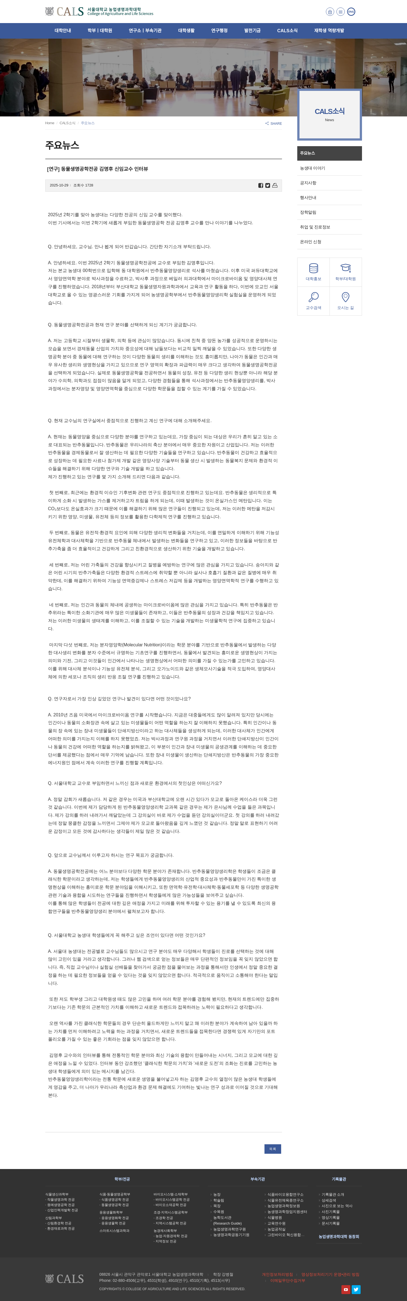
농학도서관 (222, 1217)
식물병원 (275, 1217)
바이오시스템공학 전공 (173, 1200)
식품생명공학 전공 (115, 1200)
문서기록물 (331, 1223)
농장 (217, 1194)
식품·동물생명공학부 (114, 1194)
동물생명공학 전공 (115, 1205)
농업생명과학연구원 (229, 1229)
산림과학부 (53, 1218)
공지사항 (308, 182)
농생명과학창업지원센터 (287, 1212)
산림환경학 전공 (59, 1223)
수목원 (218, 1212)
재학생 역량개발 (329, 30)
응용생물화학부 (111, 1212)
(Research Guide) (227, 1223)
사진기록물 (331, 1212)
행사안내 (308, 197)
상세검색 (329, 1200)
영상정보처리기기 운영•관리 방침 (330, 1274)
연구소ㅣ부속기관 (145, 30)
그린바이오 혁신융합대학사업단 (293, 1235)
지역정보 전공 (166, 1241)
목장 (217, 1206)
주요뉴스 (307, 153)
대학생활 (186, 30)
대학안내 (62, 30)
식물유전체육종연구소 (286, 1200)
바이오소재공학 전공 (171, 1205)
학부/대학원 (345, 273)
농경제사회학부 (165, 1231)
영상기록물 (331, 1217)
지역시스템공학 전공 (171, 1223)
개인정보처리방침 (277, 1274)
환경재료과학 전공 (61, 1228)
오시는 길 (345, 302)
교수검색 (313, 302)
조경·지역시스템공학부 (171, 1212)
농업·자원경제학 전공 (172, 1236)
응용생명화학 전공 (115, 1218)
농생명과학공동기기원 (231, 1235)
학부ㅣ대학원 (100, 30)
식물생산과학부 (57, 1194)
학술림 (218, 1200)
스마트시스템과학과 (114, 1231)
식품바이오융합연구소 (286, 1194)
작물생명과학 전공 (61, 1200)
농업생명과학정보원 (284, 1206)
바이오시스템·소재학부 (171, 1194)
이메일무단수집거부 (287, 1280)
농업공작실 (277, 1229)
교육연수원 (277, 1223)
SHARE (273, 124)
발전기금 (252, 30)
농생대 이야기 (312, 168)
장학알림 (308, 212)
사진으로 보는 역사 (337, 1206)
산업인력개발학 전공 (62, 1210)
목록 (272, 1149)
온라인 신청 (310, 241)
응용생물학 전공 (113, 1223)
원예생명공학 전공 (61, 1205)
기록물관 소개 (333, 1194)
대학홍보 (313, 273)
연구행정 (219, 30)
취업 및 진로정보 (315, 227)
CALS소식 (287, 30)
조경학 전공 (164, 1218)
